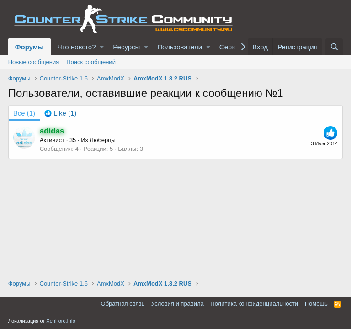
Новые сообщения (33, 61)
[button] (101, 46)
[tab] (60, 113)
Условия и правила (177, 303)
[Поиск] (334, 46)
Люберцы (103, 140)
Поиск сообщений (91, 61)
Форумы (29, 47)
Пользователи (179, 47)
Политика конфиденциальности (254, 303)
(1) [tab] (24, 113)
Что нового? (77, 47)
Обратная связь (123, 303)
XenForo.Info (60, 321)
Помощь (316, 303)
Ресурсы (126, 47)
